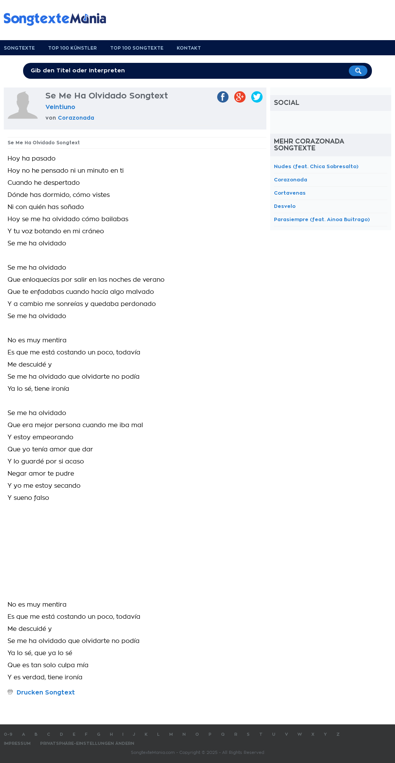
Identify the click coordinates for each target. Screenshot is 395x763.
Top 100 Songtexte (136, 48)
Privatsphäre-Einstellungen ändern (87, 743)
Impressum (17, 743)
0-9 (8, 734)
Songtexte (19, 48)
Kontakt (189, 48)
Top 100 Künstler (72, 48)
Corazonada (76, 117)
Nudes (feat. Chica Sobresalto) (316, 166)
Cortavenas (290, 192)
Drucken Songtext (46, 693)
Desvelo (284, 206)
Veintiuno (60, 107)
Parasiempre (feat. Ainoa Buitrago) (322, 219)
